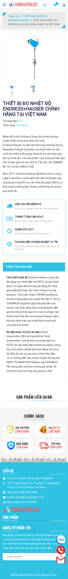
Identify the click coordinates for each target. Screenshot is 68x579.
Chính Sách (34, 416)
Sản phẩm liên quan (34, 397)
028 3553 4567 (29, 492)
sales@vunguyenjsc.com (29, 497)
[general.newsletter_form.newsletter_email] (34, 556)
